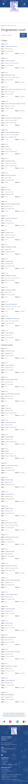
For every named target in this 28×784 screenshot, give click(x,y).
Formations (4, 773)
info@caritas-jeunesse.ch (10, 744)
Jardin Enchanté (9, 551)
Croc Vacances (9, 365)
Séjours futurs (23, 35)
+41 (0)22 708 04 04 (7, 743)
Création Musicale (10, 290)
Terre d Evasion (9, 333)
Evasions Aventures (10, 175)
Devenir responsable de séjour (9, 776)
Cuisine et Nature (10, 60)
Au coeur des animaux (11, 465)
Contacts (4, 763)
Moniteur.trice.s (5, 769)
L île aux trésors (9, 494)
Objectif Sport (9, 508)
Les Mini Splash (9, 437)
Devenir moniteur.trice (7, 771)
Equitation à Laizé (10, 75)
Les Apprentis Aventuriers (12, 318)
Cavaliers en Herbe (10, 275)
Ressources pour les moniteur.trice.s (11, 779)
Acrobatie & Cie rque (11, 666)
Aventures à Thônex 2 (11, 566)
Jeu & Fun (8, 189)
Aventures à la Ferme (11, 46)
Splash (7, 451)
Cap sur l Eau (8, 623)
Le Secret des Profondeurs (12, 580)
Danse (7, 146)
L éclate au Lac (9, 232)
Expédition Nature (10, 161)
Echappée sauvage (10, 247)
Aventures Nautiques (11, 304)
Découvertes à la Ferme (12, 537)
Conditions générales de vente (9, 764)
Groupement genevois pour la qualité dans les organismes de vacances (14, 716)
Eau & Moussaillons (10, 637)
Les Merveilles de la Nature (12, 394)
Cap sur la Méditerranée (12, 132)
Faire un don (5, 759)
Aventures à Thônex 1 (11, 523)
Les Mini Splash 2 (9, 694)
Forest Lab (8, 408)
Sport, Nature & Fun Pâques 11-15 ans (15, 89)
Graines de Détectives (11, 379)
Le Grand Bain (9, 261)
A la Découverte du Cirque (12, 651)
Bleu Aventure (9, 480)
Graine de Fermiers (10, 422)
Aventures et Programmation (13, 118)
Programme (5, 761)
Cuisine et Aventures (11, 218)
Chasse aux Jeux (10, 351)
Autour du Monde (10, 680)
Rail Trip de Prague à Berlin (12, 204)
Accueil (3, 25)
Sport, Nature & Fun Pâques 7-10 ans (15, 103)
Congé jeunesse (6, 777)
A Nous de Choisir (10, 609)
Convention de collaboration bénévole (11, 774)
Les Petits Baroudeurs (11, 594)
